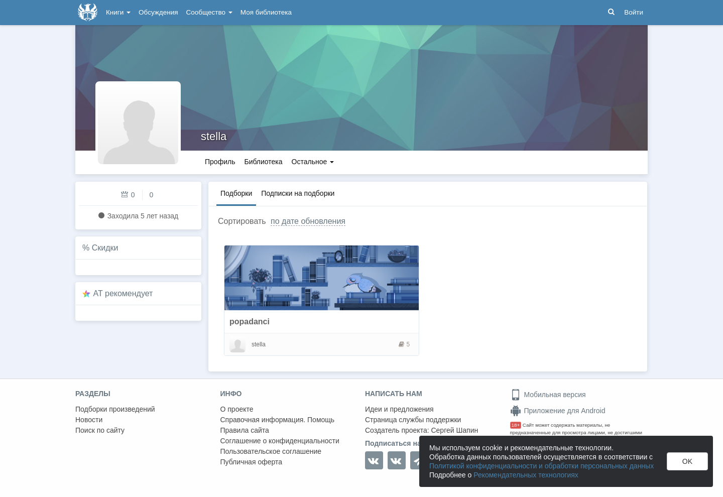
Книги (118, 12)
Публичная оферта (251, 462)
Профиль (220, 162)
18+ (516, 425)
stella (213, 136)
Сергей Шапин (454, 430)
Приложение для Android (558, 410)
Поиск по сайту (100, 430)
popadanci (249, 321)
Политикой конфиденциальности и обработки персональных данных (541, 466)
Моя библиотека (266, 12)
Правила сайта (244, 430)
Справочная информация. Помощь (277, 420)
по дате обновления (308, 221)
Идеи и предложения (399, 409)
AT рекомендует (123, 293)
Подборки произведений (115, 409)
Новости (88, 420)
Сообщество (209, 12)
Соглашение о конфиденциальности (279, 441)
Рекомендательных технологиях (525, 475)
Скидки (105, 247)
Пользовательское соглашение (271, 451)
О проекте (237, 409)
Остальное (313, 162)
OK (687, 461)
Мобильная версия (548, 394)
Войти (633, 12)
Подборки (236, 193)
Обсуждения (158, 12)
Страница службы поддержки (413, 420)
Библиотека (263, 162)
